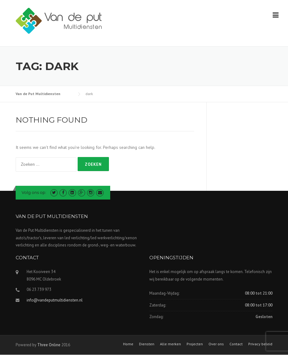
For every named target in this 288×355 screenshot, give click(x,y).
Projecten (195, 344)
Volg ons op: (34, 192)
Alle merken (170, 344)
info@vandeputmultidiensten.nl (55, 300)
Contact (236, 344)
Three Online (48, 344)
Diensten (146, 344)
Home (128, 344)
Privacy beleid (260, 344)
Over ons (216, 344)
